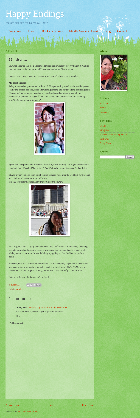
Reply (19, 316)
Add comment (16, 323)
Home (50, 405)
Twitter (103, 108)
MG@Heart (105, 130)
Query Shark (105, 143)
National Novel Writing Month (113, 134)
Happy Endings (35, 13)
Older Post (87, 405)
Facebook (104, 103)
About (31, 31)
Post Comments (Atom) (27, 411)
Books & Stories (52, 31)
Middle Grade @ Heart (83, 31)
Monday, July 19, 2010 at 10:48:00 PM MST (47, 307)
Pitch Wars (104, 139)
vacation (19, 289)
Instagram (104, 112)
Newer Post (13, 405)
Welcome (15, 31)
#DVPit (103, 126)
